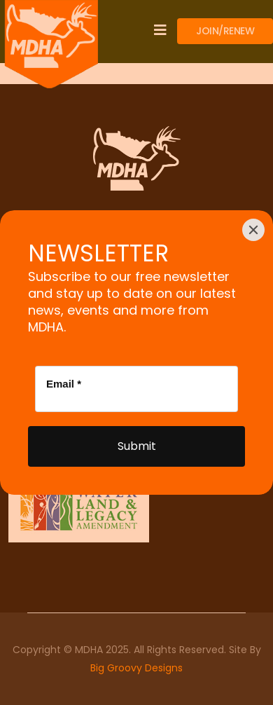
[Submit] (136, 446)
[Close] (253, 230)
